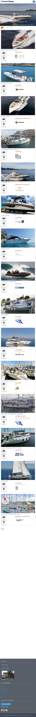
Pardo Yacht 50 (5, 116)
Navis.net (32, 715)
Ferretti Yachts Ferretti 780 (9, 348)
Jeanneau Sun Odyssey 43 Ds (9, 149)
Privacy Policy (3, 696)
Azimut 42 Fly (5, 248)
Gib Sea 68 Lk (5, 314)
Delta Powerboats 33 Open (9, 50)
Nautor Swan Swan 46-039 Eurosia (11, 448)
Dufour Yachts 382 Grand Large (10, 514)
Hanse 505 (4, 481)
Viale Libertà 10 (5, 666)
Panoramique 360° (29, 395)
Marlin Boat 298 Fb (6, 83)
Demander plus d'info (6, 704)
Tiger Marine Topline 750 (8, 281)
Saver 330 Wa (5, 215)
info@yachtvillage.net (6, 669)
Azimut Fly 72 (5, 182)
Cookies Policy (4, 694)
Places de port (4, 692)
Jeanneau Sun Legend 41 (8, 381)
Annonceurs (3, 686)
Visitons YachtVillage (5, 688)
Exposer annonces (4, 690)
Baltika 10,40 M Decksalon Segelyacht (12, 414)
